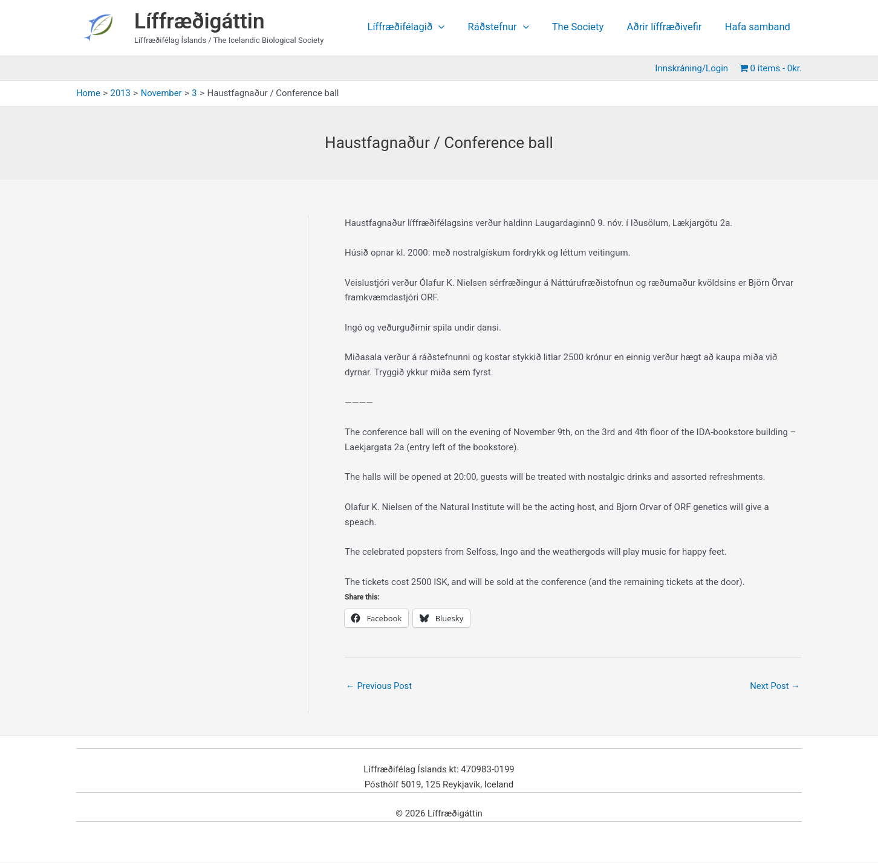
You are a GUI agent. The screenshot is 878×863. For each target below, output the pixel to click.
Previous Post (379, 685)
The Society (586, 27)
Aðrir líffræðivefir (668, 27)
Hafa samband (759, 27)
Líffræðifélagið (420, 27)
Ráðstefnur (509, 27)
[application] (453, 27)
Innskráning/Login (693, 68)
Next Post (774, 685)
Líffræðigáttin (199, 21)
